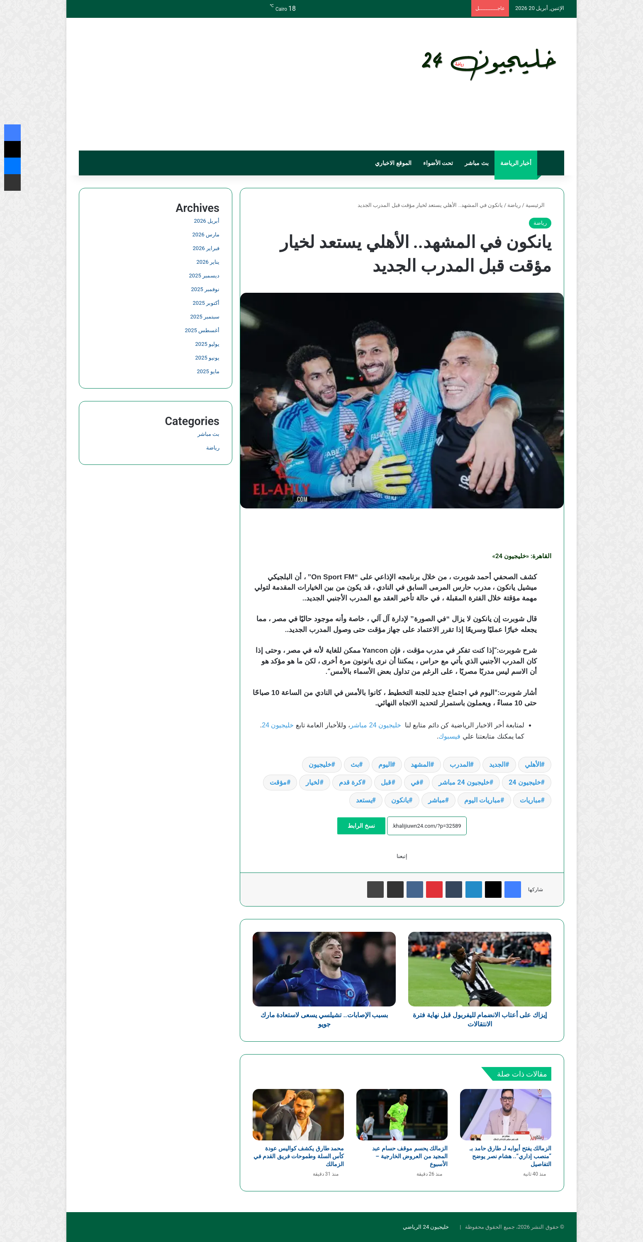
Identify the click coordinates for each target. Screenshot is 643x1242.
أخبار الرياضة (515, 163)
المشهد (420, 764)
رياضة (514, 205)
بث (355, 764)
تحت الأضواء (438, 163)
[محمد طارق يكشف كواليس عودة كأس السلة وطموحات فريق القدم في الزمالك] (298, 1114)
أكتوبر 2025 (206, 303)
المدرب (460, 764)
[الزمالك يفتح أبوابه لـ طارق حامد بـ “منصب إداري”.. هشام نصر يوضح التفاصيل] (505, 1114)
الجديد (497, 764)
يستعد (364, 800)
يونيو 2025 (207, 358)
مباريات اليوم (482, 800)
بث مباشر (476, 163)
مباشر (436, 800)
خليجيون (320, 764)
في (415, 782)
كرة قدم (350, 782)
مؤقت (278, 782)
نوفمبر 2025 (205, 289)
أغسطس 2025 (202, 330)
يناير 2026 (208, 262)
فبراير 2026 (206, 248)
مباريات (530, 800)
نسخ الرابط (361, 825)
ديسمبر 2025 (204, 275)
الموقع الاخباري (393, 163)
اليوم (385, 764)
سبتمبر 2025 (204, 317)
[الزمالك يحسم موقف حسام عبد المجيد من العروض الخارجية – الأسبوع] (402, 1114)
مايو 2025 (208, 371)
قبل (386, 782)
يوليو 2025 (207, 344)
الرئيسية (538, 205)
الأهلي (533, 764)
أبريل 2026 (206, 221)
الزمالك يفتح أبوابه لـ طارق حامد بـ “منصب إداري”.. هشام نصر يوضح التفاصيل (510, 1156)
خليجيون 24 (278, 725)
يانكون (400, 800)
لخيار (312, 782)
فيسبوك (449, 736)
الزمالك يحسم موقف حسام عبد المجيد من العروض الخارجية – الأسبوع (410, 1156)
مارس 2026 (205, 234)
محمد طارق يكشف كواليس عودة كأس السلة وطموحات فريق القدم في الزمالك (298, 1156)
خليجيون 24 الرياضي (426, 1227)
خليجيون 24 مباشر (375, 725)
